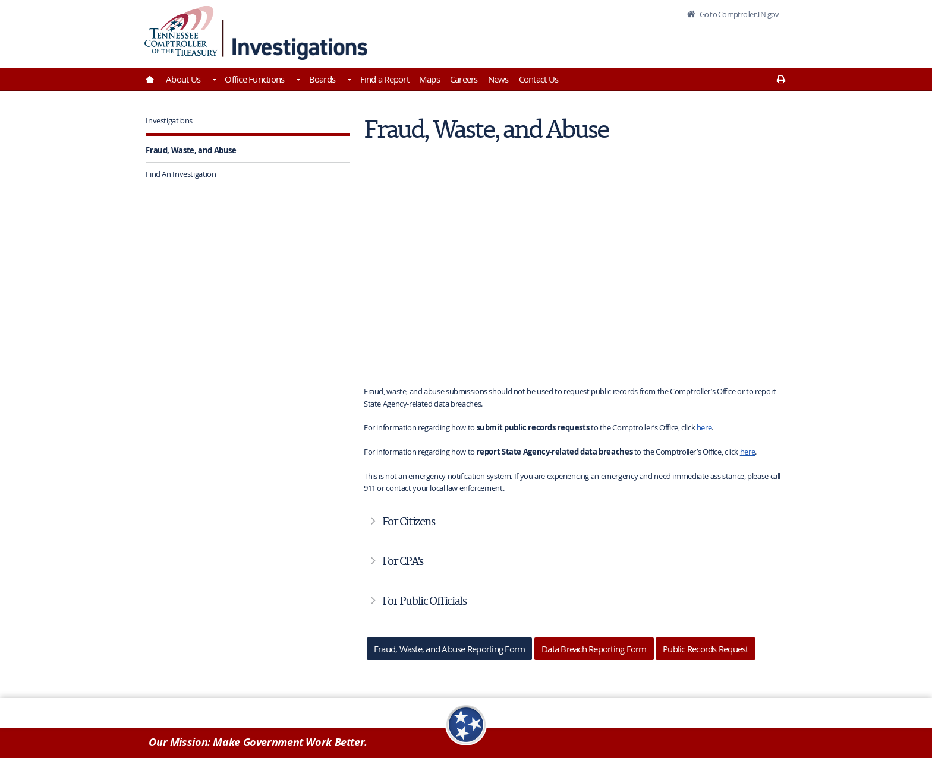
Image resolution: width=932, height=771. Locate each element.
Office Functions (254, 79)
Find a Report (384, 79)
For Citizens (408, 521)
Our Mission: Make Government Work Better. (258, 742)
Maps (429, 79)
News (498, 79)
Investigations (169, 120)
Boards (322, 79)
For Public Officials (424, 600)
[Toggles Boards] (348, 80)
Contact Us (539, 79)
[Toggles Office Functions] (297, 80)
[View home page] (181, 31)
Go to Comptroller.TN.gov (738, 14)
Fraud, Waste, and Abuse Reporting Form (449, 649)
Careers (464, 79)
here (704, 427)
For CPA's (402, 561)
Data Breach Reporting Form (594, 649)
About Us (183, 79)
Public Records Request (705, 649)
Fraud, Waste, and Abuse (191, 150)
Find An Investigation (181, 174)
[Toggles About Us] (213, 80)
